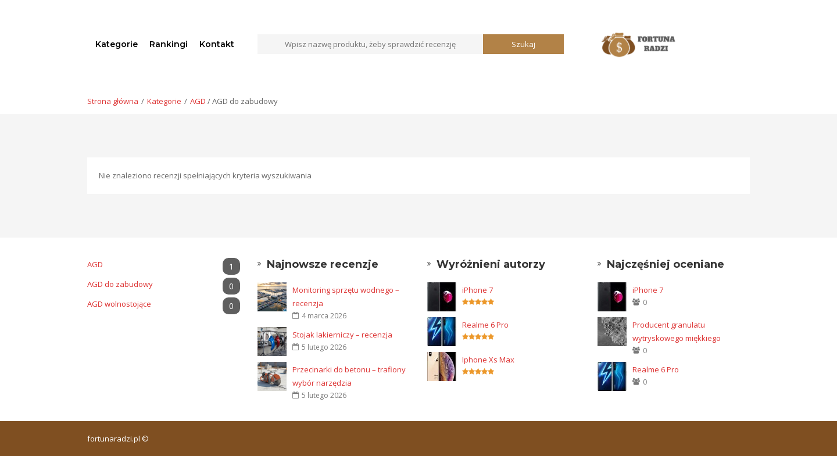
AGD (198, 101)
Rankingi (168, 44)
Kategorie (116, 44)
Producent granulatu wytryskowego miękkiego (676, 331)
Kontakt (216, 44)
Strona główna (112, 101)
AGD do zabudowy (163, 284)
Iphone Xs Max (488, 359)
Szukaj (523, 44)
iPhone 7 (477, 290)
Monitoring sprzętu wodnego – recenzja (345, 296)
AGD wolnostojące (163, 304)
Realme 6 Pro (485, 324)
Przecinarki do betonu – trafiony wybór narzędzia (349, 376)
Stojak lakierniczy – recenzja (342, 334)
